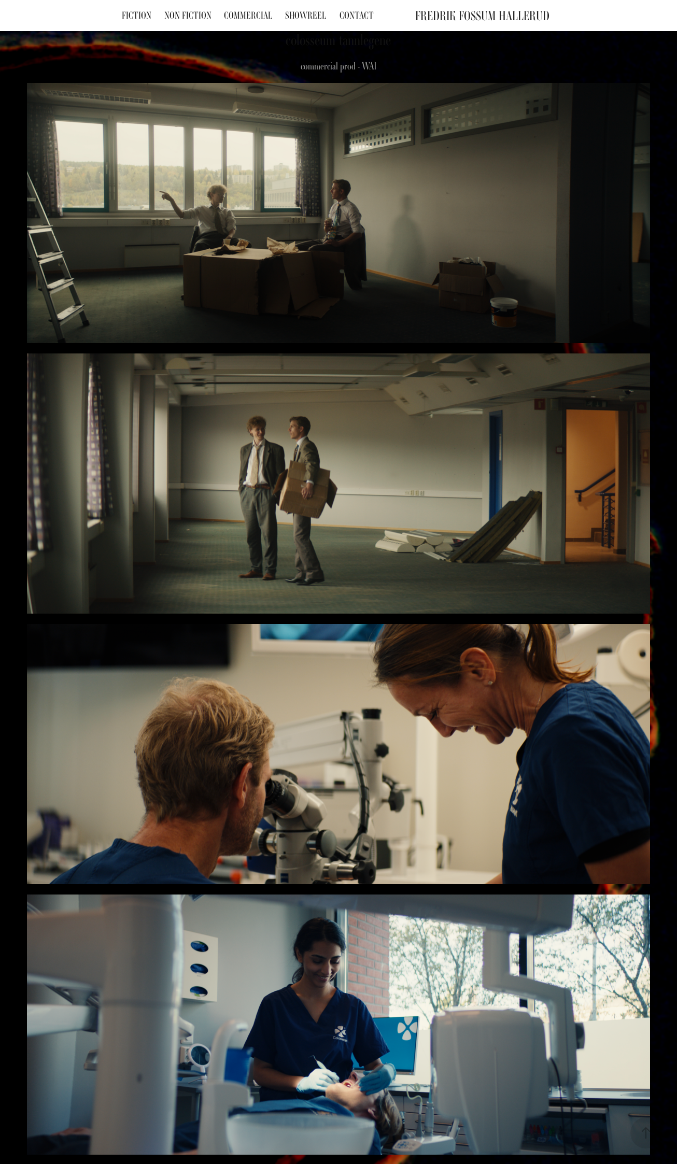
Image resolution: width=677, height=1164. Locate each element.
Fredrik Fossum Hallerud (482, 16)
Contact (357, 15)
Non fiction (187, 15)
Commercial (248, 15)
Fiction (136, 15)
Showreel (306, 15)
